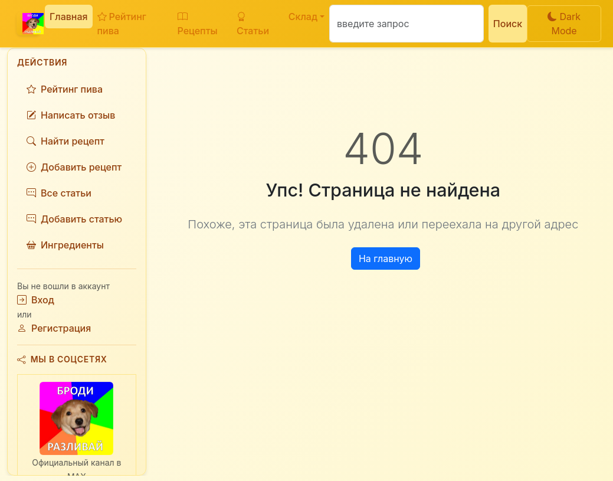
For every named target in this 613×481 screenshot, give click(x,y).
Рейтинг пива (121, 24)
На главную (385, 258)
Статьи (253, 24)
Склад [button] (303, 16)
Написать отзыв (71, 115)
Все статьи (59, 193)
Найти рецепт (65, 141)
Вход (35, 300)
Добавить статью (74, 219)
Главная (69, 16)
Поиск (507, 24)
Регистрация (54, 328)
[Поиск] (406, 23)
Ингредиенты (65, 245)
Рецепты (198, 24)
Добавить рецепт (74, 167)
